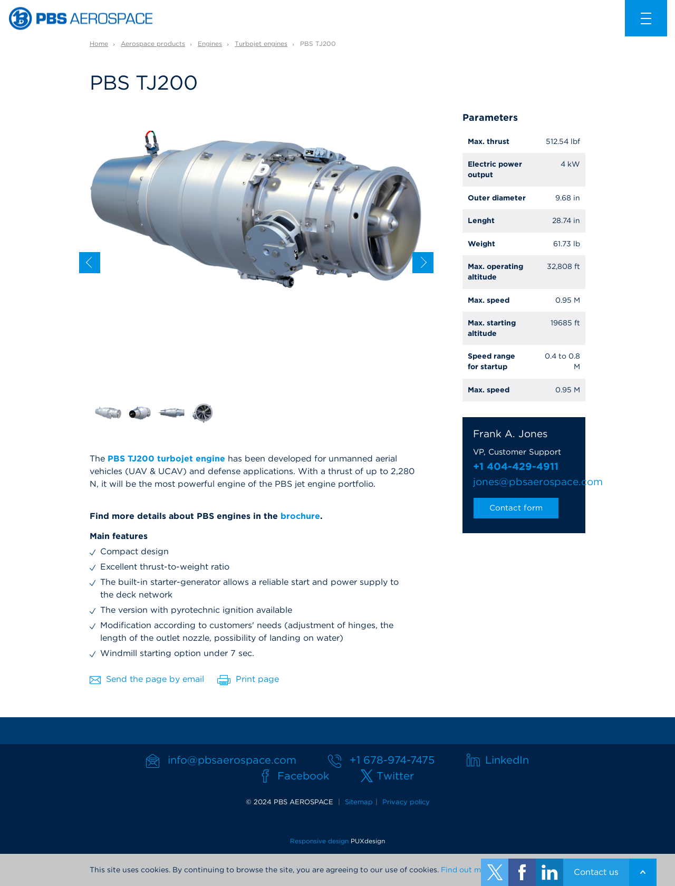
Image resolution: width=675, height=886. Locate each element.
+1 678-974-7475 (392, 760)
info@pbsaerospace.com (232, 760)
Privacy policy (406, 802)
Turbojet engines (261, 43)
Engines (210, 43)
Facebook (303, 775)
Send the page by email (147, 679)
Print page (248, 679)
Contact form (516, 508)
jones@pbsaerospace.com (524, 482)
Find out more (467, 869)
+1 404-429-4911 (515, 466)
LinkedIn (507, 760)
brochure (300, 516)
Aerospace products (153, 43)
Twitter (395, 775)
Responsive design (319, 841)
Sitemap (359, 802)
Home (99, 43)
